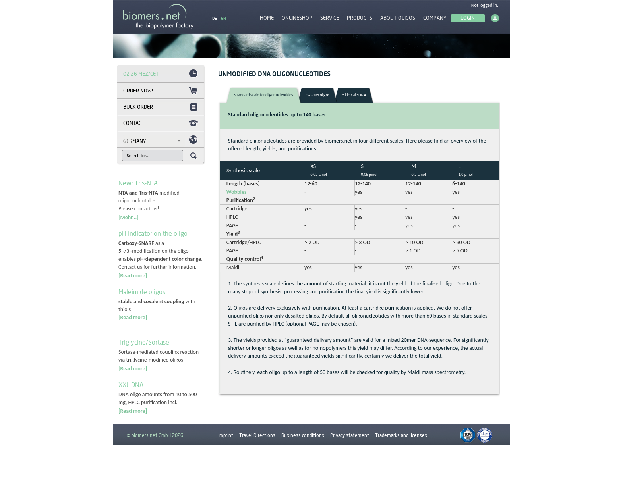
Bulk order (138, 107)
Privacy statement (349, 435)
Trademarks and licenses (401, 435)
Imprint (225, 435)
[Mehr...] (128, 217)
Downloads (230, 454)
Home (267, 18)
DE (214, 18)
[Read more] (132, 275)
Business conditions (302, 435)
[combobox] (154, 141)
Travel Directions (257, 435)
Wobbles (233, 192)
